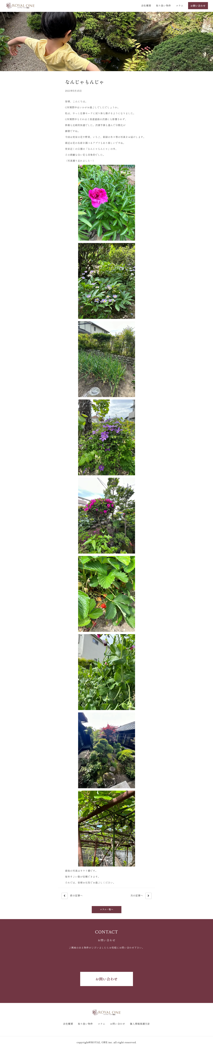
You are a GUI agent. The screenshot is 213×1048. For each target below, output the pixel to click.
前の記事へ (72, 896)
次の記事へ (141, 896)
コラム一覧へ (106, 909)
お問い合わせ (106, 978)
